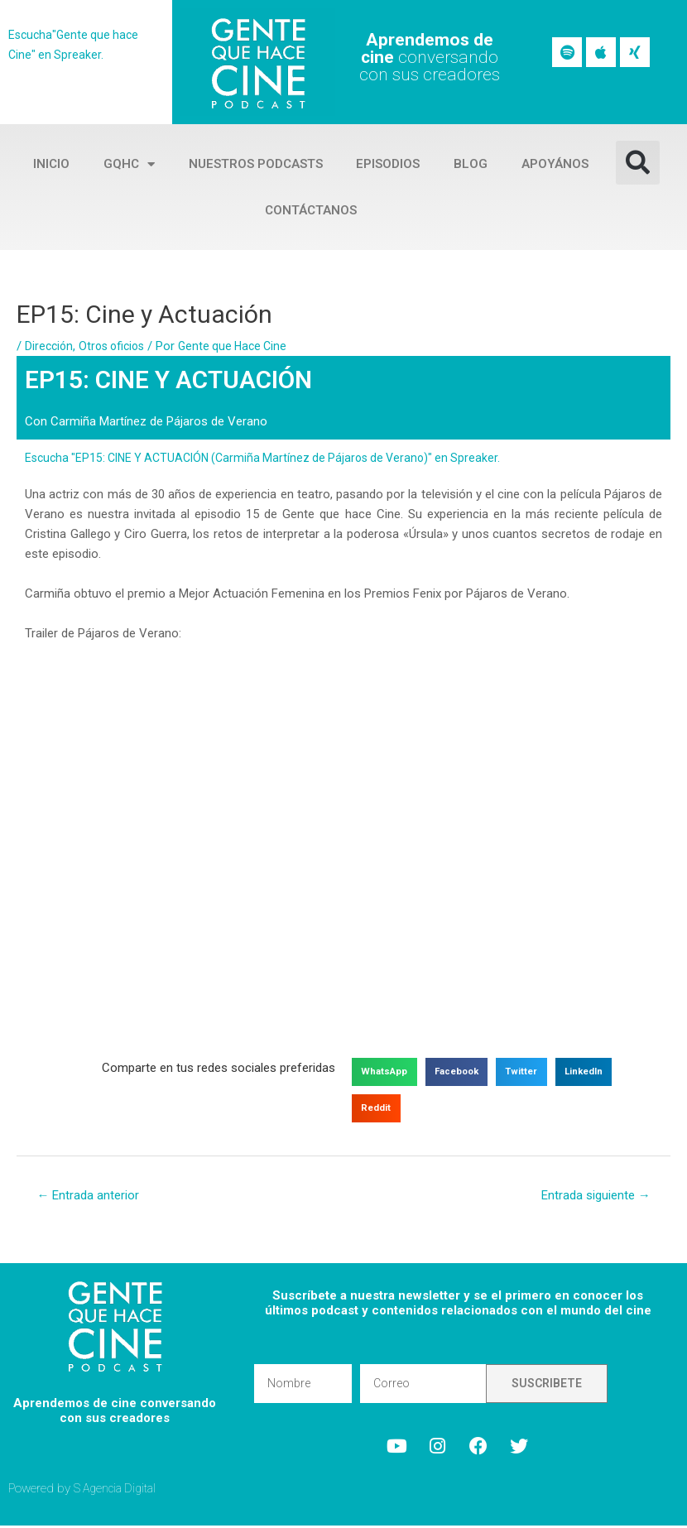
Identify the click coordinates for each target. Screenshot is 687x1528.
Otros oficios (116, 346)
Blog (471, 163)
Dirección (50, 346)
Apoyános (555, 163)
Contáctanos (311, 210)
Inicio (51, 163)
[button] (638, 163)
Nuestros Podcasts (256, 163)
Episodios (388, 163)
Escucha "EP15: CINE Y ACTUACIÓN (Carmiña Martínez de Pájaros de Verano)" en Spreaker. (273, 457)
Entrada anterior (91, 1196)
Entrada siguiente (590, 1196)
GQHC (129, 164)
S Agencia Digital (118, 1489)
